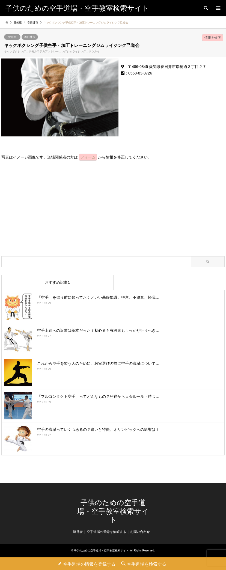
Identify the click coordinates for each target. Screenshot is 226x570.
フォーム (88, 157)
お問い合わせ (140, 532)
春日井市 (29, 36)
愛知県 (12, 36)
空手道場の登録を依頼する (106, 532)
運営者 (78, 532)
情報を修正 (212, 38)
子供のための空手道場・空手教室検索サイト (113, 511)
